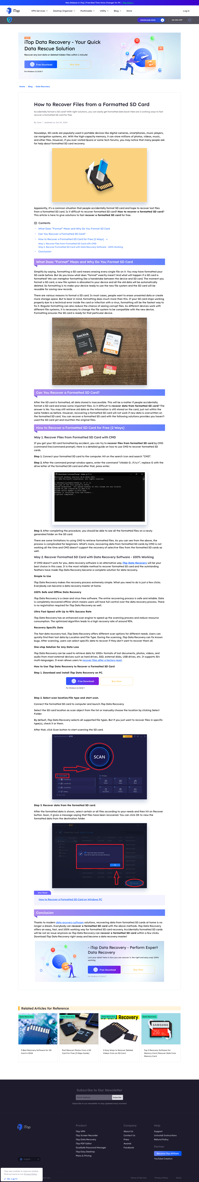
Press (126, 1139)
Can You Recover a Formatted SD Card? (61, 233)
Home (22, 86)
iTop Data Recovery (86, 1139)
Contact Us (129, 1135)
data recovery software (70, 922)
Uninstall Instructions (165, 1135)
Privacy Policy (161, 1178)
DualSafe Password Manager (91, 1147)
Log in (186, 10)
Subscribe (117, 1097)
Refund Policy (161, 1139)
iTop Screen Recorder (87, 1135)
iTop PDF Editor (84, 1143)
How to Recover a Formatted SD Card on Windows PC (70, 899)
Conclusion (44, 251)
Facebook (129, 1147)
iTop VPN (80, 1131)
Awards (127, 1143)
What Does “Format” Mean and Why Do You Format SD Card (74, 228)
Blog (30, 86)
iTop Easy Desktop (85, 1151)
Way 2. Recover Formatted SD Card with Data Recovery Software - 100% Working (80, 247)
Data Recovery (43, 86)
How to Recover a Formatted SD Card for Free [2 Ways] (73, 239)
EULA (178, 1178)
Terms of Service (138, 1178)
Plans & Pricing (83, 1155)
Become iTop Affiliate (168, 1153)
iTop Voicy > (128, 2)
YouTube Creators (163, 1158)
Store (129, 10)
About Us (128, 1131)
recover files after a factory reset (102, 660)
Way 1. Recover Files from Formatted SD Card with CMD (67, 243)
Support (158, 1131)
